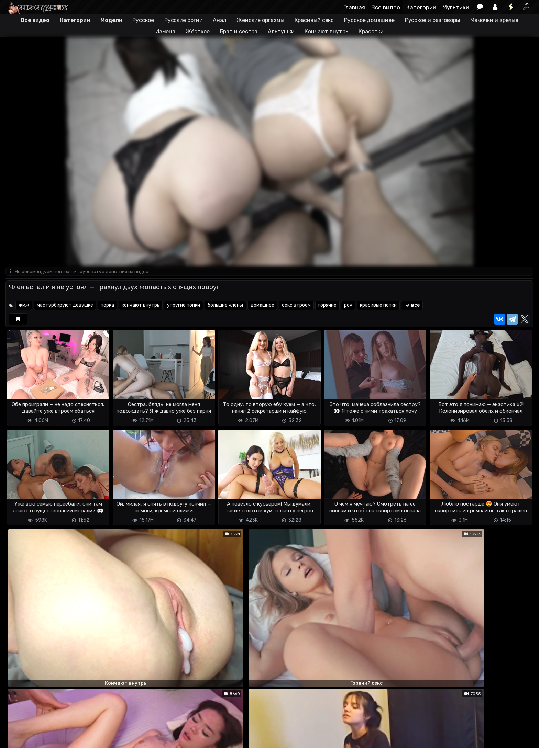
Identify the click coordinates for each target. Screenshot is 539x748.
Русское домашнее (369, 20)
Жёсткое (197, 31)
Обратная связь (77, 738)
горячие (327, 306)
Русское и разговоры (432, 20)
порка (107, 306)
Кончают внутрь (326, 31)
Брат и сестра (239, 31)
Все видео (385, 7)
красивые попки (378, 306)
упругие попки (183, 306)
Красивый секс (314, 20)
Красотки (371, 31)
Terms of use (41, 738)
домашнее (262, 306)
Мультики (455, 7)
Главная (354, 7)
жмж (24, 306)
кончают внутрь (141, 306)
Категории (421, 7)
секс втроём (296, 306)
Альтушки (281, 31)
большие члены (225, 306)
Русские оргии (183, 20)
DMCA (16, 738)
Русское (143, 20)
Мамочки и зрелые (494, 20)
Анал (219, 20)
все (412, 306)
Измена (165, 31)
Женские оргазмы (260, 20)
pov (348, 306)
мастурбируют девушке (65, 306)
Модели (111, 20)
